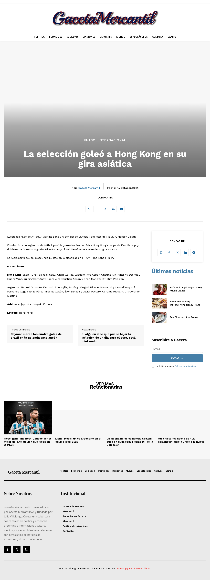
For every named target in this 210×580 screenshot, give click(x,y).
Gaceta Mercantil (89, 188)
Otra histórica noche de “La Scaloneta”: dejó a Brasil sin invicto (181, 440)
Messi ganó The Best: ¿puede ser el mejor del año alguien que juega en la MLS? (27, 441)
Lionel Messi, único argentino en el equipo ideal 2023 (78, 440)
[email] (177, 349)
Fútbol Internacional (105, 140)
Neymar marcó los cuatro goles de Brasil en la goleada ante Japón (36, 335)
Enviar (177, 358)
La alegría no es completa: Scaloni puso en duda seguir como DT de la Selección (130, 441)
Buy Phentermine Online (184, 317)
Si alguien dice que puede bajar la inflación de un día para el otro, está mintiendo (109, 337)
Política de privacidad (186, 366)
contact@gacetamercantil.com (133, 568)
